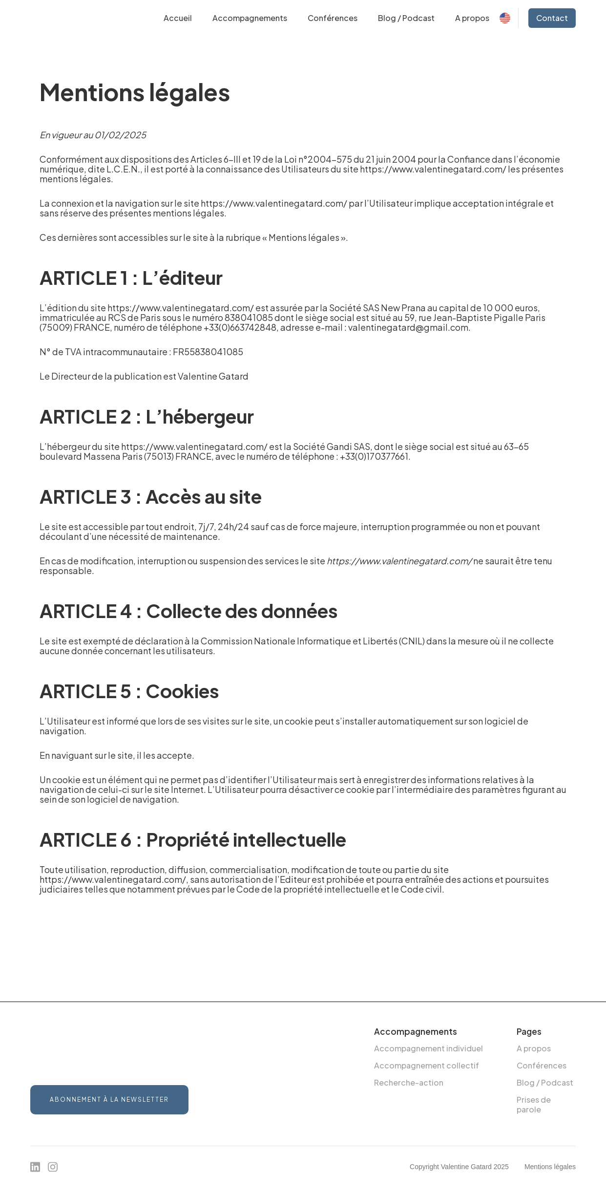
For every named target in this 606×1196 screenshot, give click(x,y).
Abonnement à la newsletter (109, 1099)
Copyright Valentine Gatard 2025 (459, 1167)
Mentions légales (550, 1167)
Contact (552, 18)
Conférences (332, 18)
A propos (472, 18)
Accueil (178, 18)
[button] (249, 18)
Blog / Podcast (406, 18)
